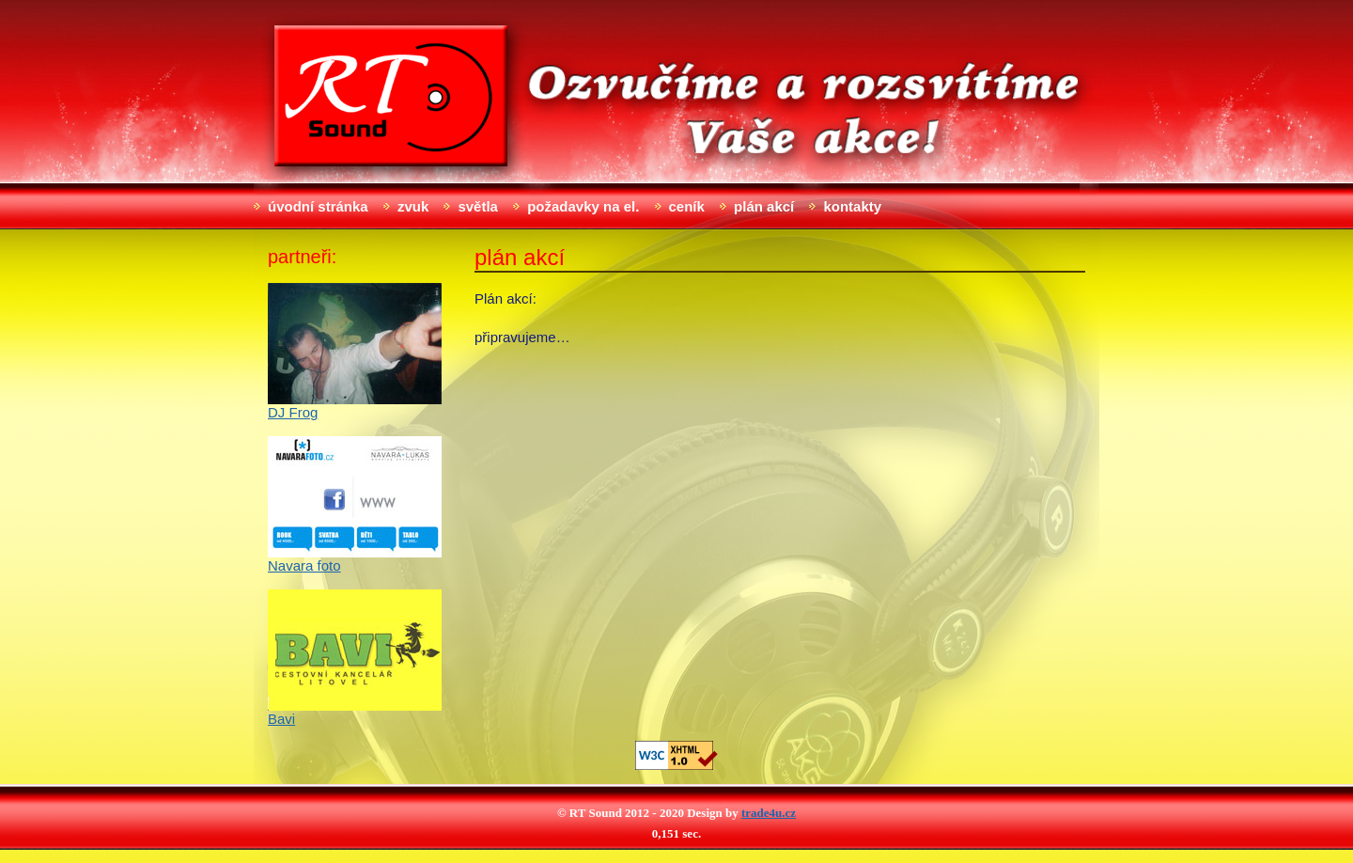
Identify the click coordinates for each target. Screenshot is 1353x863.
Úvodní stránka (318, 206)
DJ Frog (293, 412)
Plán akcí (764, 206)
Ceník (687, 206)
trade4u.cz (768, 813)
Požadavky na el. (583, 206)
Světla (478, 206)
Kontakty (852, 206)
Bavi (281, 719)
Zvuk (412, 206)
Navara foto (304, 565)
